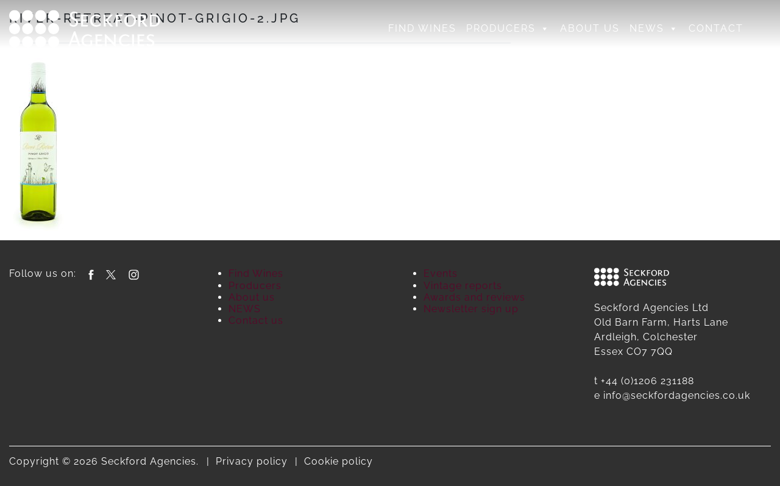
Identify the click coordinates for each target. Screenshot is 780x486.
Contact (716, 28)
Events (441, 273)
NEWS (654, 28)
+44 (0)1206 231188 (647, 381)
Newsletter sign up (471, 309)
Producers (508, 28)
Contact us (256, 320)
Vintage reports (463, 285)
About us (590, 28)
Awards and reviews (474, 297)
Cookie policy (338, 461)
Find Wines (422, 28)
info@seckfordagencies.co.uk (676, 395)
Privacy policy (252, 461)
